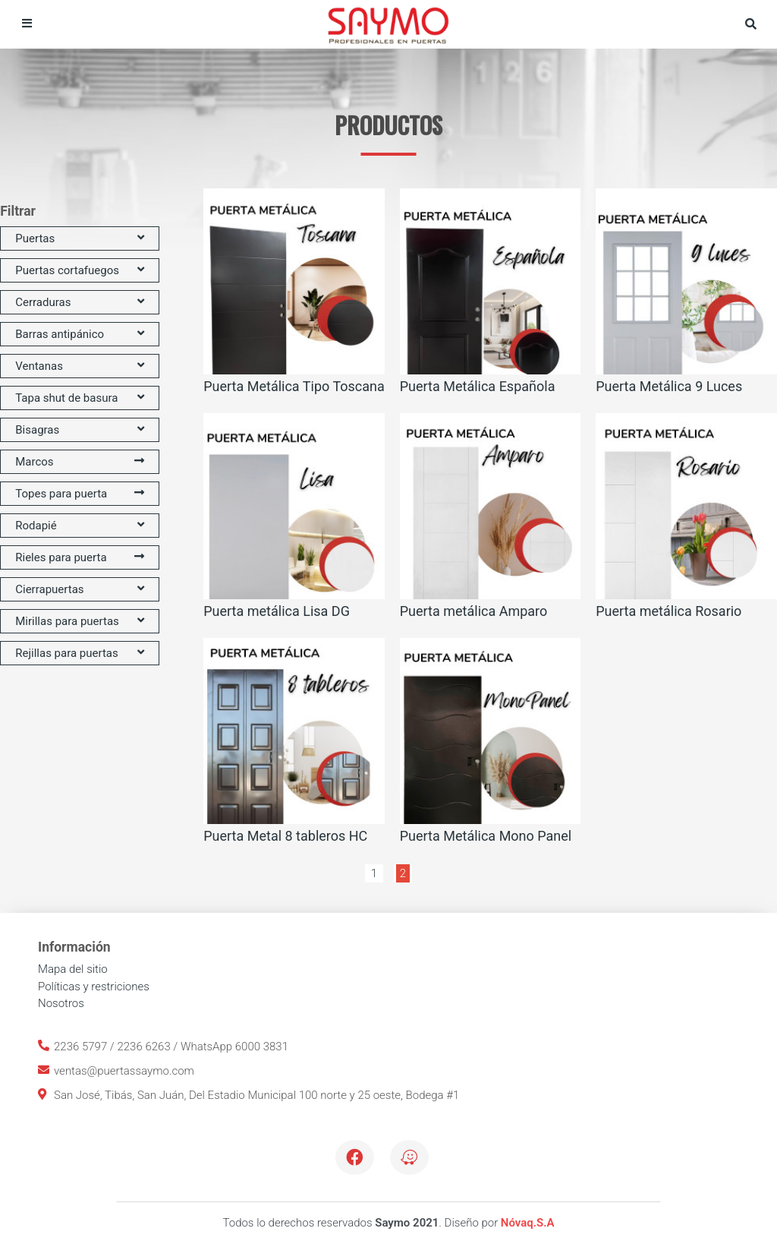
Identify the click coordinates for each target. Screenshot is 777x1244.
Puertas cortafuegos (79, 270)
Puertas (79, 238)
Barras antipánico (79, 334)
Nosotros (61, 1003)
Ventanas (79, 366)
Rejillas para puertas (79, 653)
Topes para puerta (79, 493)
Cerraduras (79, 302)
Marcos (79, 462)
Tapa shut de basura (79, 398)
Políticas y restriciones (93, 986)
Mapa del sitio (73, 969)
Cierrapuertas (79, 589)
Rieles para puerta (79, 557)
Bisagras (79, 430)
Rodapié (79, 525)
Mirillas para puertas (79, 621)
